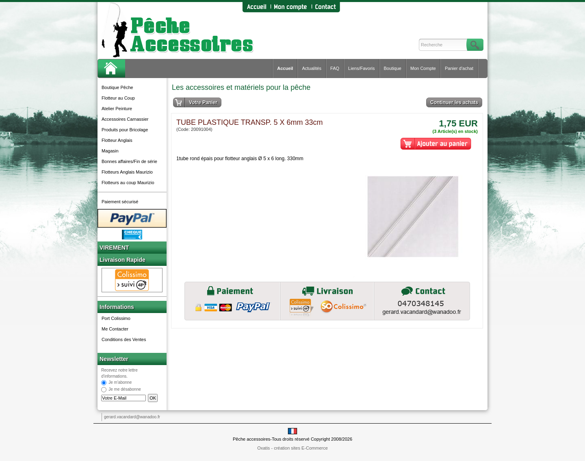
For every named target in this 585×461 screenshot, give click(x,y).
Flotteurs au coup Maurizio (128, 182)
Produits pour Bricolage (125, 129)
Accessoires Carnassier (125, 119)
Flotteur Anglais (117, 140)
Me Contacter (115, 328)
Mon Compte (423, 68)
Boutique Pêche (117, 87)
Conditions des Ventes (124, 339)
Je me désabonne (124, 389)
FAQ (334, 68)
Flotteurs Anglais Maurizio (127, 172)
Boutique (392, 68)
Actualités (311, 68)
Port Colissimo (116, 318)
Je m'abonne (120, 383)
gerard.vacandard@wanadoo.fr (132, 417)
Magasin (110, 150)
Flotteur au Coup (118, 98)
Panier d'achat (459, 68)
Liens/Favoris (361, 68)
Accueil (285, 68)
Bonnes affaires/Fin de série (129, 161)
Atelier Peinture (117, 108)
